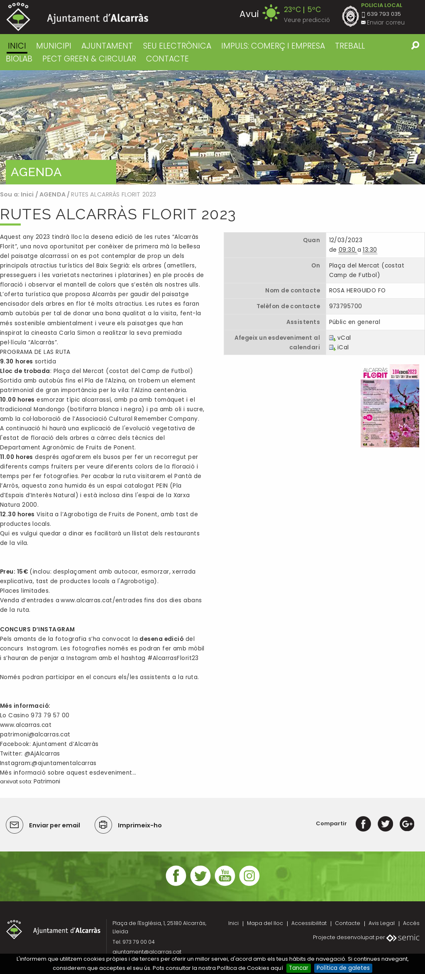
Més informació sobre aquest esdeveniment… (68, 773)
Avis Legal (382, 923)
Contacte (347, 923)
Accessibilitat (309, 923)
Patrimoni (47, 781)
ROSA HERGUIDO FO (357, 290)
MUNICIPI (53, 46)
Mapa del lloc (265, 923)
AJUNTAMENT (107, 46)
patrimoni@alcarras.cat (35, 734)
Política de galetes (343, 968)
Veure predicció (307, 20)
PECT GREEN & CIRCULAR (89, 58)
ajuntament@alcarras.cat (146, 951)
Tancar (298, 968)
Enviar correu (386, 23)
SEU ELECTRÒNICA (177, 46)
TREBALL (350, 46)
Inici (17, 46)
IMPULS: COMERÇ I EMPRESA (273, 46)
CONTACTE (167, 58)
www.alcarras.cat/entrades (101, 600)
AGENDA (52, 194)
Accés (411, 923)
